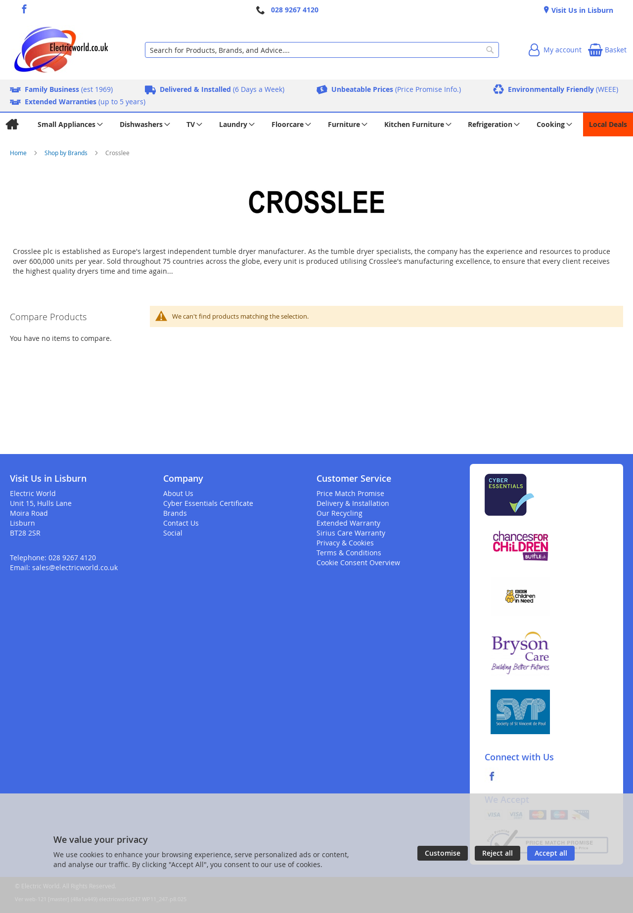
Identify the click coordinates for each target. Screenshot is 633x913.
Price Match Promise (350, 493)
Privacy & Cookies (345, 542)
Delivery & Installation (352, 503)
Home (19, 153)
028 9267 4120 (294, 9)
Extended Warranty (348, 523)
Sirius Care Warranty (350, 533)
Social (172, 533)
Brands (175, 513)
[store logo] (60, 50)
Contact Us (181, 523)
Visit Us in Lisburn (581, 10)
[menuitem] (11, 124)
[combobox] (322, 50)
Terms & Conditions (348, 552)
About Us (178, 493)
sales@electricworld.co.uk (75, 567)
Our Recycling (339, 513)
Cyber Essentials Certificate (208, 503)
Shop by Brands (67, 153)
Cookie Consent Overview (358, 562)
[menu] (316, 124)
